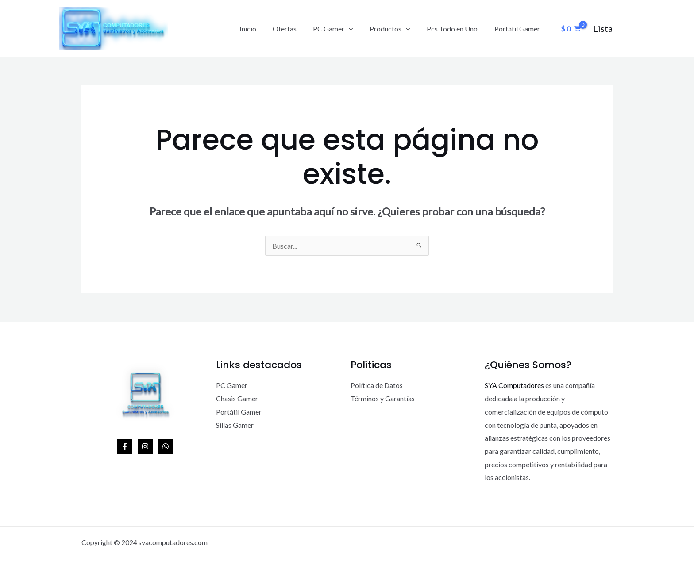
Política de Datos (377, 385)
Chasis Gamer (237, 398)
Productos (396, 28)
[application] (357, 28)
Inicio (260, 28)
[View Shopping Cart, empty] (570, 28)
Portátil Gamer (518, 28)
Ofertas (295, 28)
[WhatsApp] (165, 446)
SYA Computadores (514, 385)
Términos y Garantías (383, 398)
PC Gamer (341, 28)
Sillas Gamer (235, 425)
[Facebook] (124, 446)
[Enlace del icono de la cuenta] (603, 28)
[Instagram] (145, 446)
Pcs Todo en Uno (455, 28)
